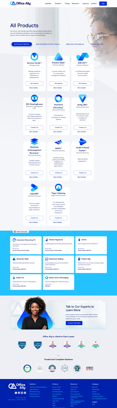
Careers (94, 391)
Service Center (56, 387)
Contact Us (34, 127)
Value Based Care (34, 394)
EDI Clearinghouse (57, 391)
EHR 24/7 (55, 396)
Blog (93, 404)
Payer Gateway (56, 394)
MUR (53, 403)
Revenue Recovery (35, 391)
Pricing (67, 3)
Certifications (96, 394)
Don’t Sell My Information (99, 398)
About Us (86, 3)
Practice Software (35, 396)
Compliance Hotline (97, 396)
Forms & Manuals (75, 394)
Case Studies (74, 387)
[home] (20, 3)
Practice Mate (56, 389)
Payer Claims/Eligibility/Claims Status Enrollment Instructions (77, 402)
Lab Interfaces (75, 391)
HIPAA (72, 406)
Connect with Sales (74, 323)
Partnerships (95, 389)
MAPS (54, 405)
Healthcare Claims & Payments (38, 387)
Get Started (34, 83)
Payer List (73, 389)
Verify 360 (55, 401)
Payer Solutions (34, 389)
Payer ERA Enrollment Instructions (77, 396)
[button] (49, 3)
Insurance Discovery (58, 398)
